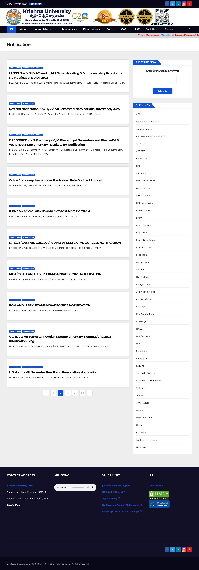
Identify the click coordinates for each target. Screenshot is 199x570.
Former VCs (142, 262)
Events (139, 217)
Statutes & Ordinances (148, 380)
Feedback (141, 254)
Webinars (141, 447)
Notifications (28, 67)
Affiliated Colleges (113, 492)
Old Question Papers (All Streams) (122, 505)
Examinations (15, 67)
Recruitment (143, 358)
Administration (45, 29)
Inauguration (143, 284)
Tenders (140, 395)
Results (39, 67)
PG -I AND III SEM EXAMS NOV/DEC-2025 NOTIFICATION (49, 305)
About (24, 29)
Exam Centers (144, 225)
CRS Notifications (146, 203)
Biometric (141, 158)
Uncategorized (144, 417)
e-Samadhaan (144, 210)
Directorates (91, 29)
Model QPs (142, 321)
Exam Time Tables (146, 240)
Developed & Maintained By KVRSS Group (25, 564)
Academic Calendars (147, 121)
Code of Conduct (145, 180)
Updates (140, 425)
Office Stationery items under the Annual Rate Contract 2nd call (55, 180)
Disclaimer (156, 485)
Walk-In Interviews (146, 440)
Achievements (144, 129)
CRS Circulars (143, 195)
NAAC (136, 29)
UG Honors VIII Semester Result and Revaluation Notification (53, 372)
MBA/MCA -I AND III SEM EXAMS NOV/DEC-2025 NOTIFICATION (55, 274)
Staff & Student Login (116, 485)
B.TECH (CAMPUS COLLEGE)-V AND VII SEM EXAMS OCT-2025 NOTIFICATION (65, 243)
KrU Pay (140, 306)
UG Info (140, 410)
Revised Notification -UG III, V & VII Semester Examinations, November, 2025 (64, 109)
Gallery (140, 269)
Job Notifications (145, 291)
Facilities (152, 29)
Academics (69, 29)
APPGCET (141, 143)
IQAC (123, 29)
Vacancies (141, 432)
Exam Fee (141, 232)
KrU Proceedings (145, 314)
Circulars (141, 173)
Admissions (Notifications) (150, 136)
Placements (142, 351)
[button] (190, 29)
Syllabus (140, 388)
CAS (138, 166)
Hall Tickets (142, 277)
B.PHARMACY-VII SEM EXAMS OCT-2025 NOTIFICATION (49, 211)
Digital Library (111, 498)
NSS (138, 343)
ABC (138, 114)
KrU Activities (143, 299)
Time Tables (142, 403)
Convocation (143, 188)
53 (82, 392)
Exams (110, 29)
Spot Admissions (145, 373)
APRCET (140, 151)
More (169, 29)
